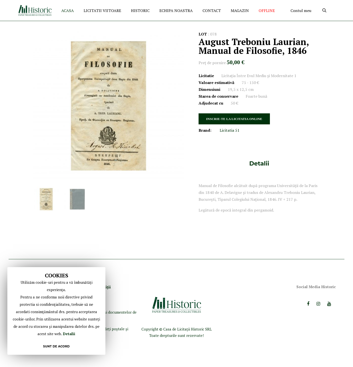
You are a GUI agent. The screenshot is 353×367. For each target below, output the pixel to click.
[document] (56, 311)
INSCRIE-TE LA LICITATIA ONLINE (234, 119)
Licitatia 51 (230, 130)
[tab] (259, 163)
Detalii (259, 163)
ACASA (67, 10)
